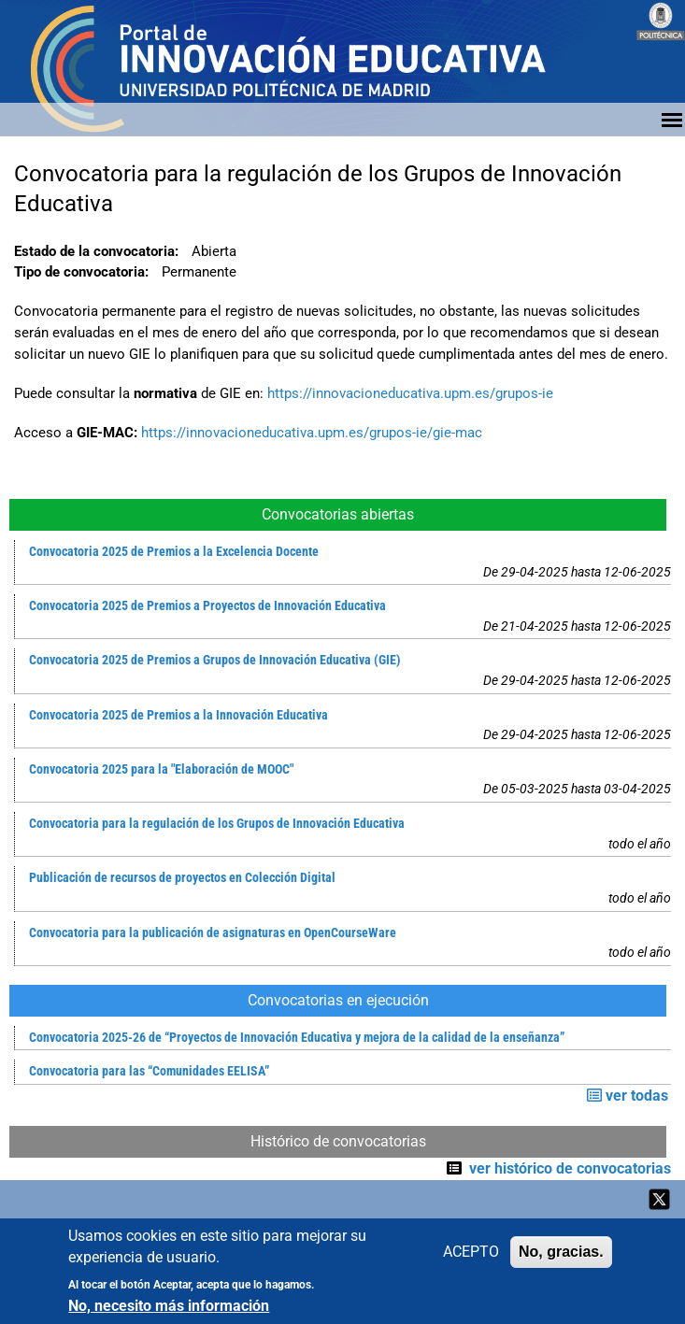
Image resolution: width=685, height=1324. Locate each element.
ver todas (627, 1095)
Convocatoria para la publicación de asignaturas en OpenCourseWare (212, 933)
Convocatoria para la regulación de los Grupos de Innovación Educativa (217, 824)
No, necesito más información (168, 1308)
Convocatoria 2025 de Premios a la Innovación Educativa (178, 715)
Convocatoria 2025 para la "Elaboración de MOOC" (161, 769)
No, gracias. (561, 1255)
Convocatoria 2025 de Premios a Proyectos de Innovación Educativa (207, 606)
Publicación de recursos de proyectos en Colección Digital (182, 878)
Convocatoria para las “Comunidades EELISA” (149, 1071)
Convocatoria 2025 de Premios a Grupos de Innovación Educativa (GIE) (215, 660)
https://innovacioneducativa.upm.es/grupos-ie (410, 393)
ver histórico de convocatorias (570, 1168)
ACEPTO (471, 1255)
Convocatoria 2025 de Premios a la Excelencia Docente (174, 552)
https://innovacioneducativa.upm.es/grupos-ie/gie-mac (311, 432)
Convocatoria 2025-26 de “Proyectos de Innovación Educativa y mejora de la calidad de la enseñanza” (296, 1038)
